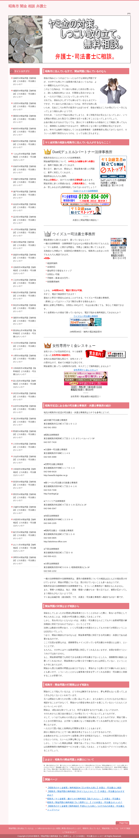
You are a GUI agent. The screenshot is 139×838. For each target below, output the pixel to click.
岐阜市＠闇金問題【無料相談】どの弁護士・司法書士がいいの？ (24, 131)
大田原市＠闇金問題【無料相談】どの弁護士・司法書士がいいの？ (24, 472)
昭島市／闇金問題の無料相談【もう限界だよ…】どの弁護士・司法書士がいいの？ (84, 802)
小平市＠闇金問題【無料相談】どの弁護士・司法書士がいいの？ (24, 232)
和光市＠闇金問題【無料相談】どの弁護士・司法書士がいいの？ (24, 308)
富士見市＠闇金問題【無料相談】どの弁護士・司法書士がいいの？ (24, 384)
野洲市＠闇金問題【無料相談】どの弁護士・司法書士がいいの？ (24, 434)
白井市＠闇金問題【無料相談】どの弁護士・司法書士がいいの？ (24, 409)
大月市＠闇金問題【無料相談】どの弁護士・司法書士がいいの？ (24, 346)
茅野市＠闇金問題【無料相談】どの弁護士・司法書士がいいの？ (24, 560)
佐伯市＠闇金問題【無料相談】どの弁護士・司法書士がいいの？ (24, 207)
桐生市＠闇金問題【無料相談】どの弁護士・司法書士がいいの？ (24, 295)
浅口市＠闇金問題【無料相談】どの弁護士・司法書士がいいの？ (24, 422)
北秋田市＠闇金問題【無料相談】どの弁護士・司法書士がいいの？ (24, 270)
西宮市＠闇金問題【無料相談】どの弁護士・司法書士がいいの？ (24, 497)
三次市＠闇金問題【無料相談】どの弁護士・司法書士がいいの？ (24, 283)
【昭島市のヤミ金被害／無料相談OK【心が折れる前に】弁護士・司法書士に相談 (84, 787)
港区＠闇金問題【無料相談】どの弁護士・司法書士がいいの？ (24, 245)
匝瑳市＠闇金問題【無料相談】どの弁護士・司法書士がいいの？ (24, 485)
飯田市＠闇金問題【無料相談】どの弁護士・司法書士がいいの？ (24, 144)
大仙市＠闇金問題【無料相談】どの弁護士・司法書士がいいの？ (24, 459)
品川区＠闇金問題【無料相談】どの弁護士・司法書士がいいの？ (24, 220)
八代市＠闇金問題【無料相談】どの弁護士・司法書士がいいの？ (24, 447)
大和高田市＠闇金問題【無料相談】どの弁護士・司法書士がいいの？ (24, 371)
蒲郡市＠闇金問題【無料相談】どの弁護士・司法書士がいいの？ (24, 321)
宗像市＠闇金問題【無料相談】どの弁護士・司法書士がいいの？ (24, 182)
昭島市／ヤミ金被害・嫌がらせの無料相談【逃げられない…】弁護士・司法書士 (83, 799)
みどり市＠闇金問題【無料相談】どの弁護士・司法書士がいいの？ (24, 548)
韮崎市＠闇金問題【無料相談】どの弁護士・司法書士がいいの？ (24, 81)
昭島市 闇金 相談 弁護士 (27, 6)
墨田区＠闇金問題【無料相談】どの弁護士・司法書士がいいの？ (24, 119)
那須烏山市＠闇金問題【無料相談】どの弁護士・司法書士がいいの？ (24, 333)
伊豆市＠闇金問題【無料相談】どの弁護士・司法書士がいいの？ (24, 396)
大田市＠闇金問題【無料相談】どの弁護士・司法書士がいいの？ (24, 106)
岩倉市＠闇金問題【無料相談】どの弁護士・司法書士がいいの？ (24, 169)
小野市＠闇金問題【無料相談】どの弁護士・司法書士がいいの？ (24, 359)
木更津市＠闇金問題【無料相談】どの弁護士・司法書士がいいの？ (24, 522)
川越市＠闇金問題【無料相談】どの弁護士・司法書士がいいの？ (24, 510)
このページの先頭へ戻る (122, 823)
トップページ (53, 810)
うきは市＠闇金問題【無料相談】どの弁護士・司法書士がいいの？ (24, 157)
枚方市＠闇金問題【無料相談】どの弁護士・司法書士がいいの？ (24, 535)
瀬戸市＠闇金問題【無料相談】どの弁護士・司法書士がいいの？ (24, 194)
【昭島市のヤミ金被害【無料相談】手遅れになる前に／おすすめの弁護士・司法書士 (85, 806)
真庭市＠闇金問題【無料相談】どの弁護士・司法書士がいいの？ (24, 258)
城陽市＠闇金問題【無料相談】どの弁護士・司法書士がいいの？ (24, 94)
